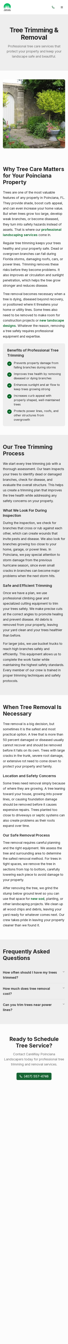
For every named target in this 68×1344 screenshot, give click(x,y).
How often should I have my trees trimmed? (34, 974)
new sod (37, 899)
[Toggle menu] (62, 7)
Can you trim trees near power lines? (34, 1007)
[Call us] (53, 7)
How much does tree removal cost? (34, 991)
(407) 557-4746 (34, 1076)
